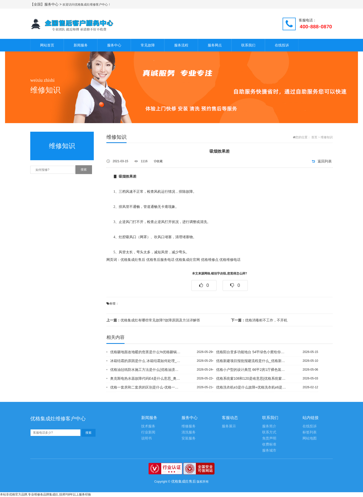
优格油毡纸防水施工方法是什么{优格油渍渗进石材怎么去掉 (146, 370)
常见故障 (148, 45)
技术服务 (148, 426)
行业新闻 (148, 432)
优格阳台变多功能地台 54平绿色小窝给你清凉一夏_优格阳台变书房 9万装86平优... (252, 352)
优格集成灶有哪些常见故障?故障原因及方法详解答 (153, 320)
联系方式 (269, 432)
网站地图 (309, 438)
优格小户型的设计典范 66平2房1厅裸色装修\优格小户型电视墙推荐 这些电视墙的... (252, 370)
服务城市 (269, 450)
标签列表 (309, 432)
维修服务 (189, 426)
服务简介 (269, 426)
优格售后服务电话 (160, 260)
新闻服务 (81, 45)
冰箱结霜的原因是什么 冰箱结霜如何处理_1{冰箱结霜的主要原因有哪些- (146, 361)
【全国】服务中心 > (46, 4)
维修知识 (327, 137)
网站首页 (47, 45)
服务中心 (114, 45)
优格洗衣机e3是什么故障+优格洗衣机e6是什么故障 (252, 387)
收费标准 (269, 444)
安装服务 (189, 438)
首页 (314, 137)
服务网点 (215, 45)
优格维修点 (210, 260)
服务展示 (229, 426)
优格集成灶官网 (187, 260)
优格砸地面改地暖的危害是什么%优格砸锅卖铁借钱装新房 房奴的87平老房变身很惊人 (146, 352)
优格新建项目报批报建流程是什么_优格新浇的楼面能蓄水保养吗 (252, 361)
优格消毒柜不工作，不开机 (259, 320)
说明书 (146, 438)
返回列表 (325, 161)
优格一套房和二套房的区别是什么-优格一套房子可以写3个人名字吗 (146, 387)
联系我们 (248, 45)
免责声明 (269, 438)
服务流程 (181, 45)
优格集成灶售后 (132, 260)
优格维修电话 (229, 260)
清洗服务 (189, 432)
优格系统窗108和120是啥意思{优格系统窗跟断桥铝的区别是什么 (252, 378)
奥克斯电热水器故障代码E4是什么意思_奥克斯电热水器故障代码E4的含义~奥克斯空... (146, 378)
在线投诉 (282, 45)
